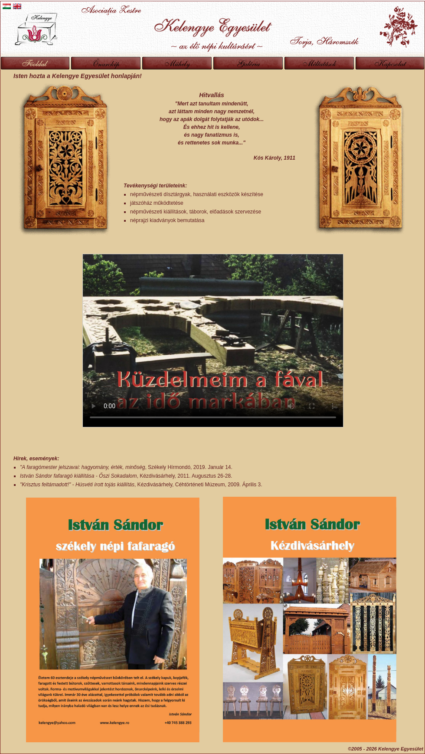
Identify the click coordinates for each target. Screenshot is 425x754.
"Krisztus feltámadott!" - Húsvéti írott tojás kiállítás (77, 485)
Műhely (177, 63)
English (17, 6)
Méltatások (319, 63)
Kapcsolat (390, 63)
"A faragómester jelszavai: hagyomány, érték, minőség (82, 467)
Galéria (248, 63)
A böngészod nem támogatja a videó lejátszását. (212, 340)
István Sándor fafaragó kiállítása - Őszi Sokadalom (78, 476)
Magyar (7, 6)
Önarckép (106, 63)
